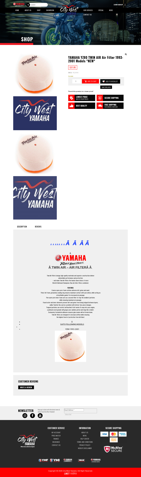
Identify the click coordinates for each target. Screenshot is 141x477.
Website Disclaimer (85, 448)
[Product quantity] (76, 81)
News (111, 10)
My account (56, 432)
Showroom (50, 10)
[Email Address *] (74, 410)
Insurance (56, 442)
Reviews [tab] (38, 226)
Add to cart (92, 81)
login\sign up (120, 4)
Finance (56, 439)
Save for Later (106, 87)
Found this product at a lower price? (80, 91)
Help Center (84, 439)
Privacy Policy (84, 445)
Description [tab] (22, 226)
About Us (28, 10)
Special (100, 10)
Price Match (56, 435)
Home (17, 10)
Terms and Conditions (85, 442)
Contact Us (87, 14)
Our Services (88, 10)
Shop (38, 10)
